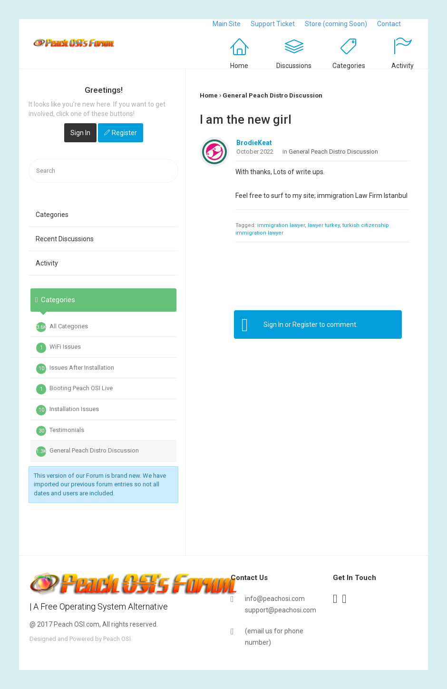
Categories (348, 65)
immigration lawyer (281, 225)
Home (239, 65)
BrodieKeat (254, 143)
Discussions (293, 65)
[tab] (103, 347)
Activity (402, 65)
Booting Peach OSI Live (74, 389)
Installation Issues (67, 410)
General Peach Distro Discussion (87, 451)
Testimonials (60, 431)
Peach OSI (117, 638)
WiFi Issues (58, 348)
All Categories (62, 327)
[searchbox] (103, 171)
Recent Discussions (65, 239)
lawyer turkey (324, 225)
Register (124, 133)
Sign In (80, 133)
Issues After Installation (75, 369)
